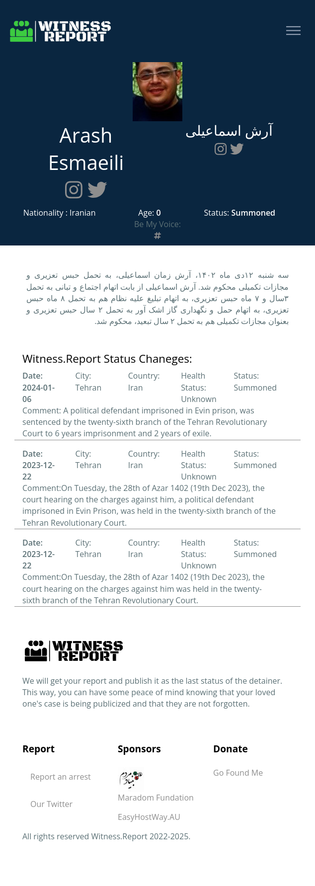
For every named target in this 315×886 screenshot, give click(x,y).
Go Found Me (238, 772)
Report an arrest (60, 776)
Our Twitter (51, 804)
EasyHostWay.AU (149, 816)
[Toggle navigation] (293, 31)
